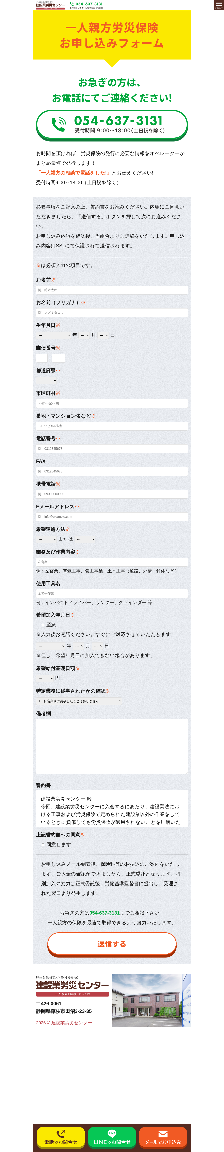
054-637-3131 (105, 913)
